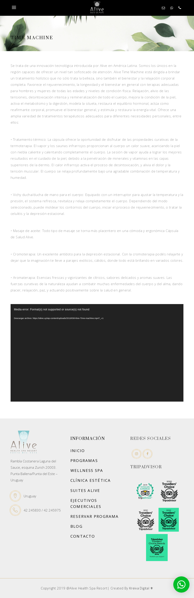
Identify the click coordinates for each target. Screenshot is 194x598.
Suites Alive (85, 490)
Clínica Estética (90, 480)
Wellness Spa (86, 470)
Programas (84, 460)
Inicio (77, 450)
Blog (76, 526)
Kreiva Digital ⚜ (141, 588)
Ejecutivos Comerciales (85, 503)
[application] (97, 352)
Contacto (82, 536)
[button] (181, 584)
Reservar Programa (94, 516)
